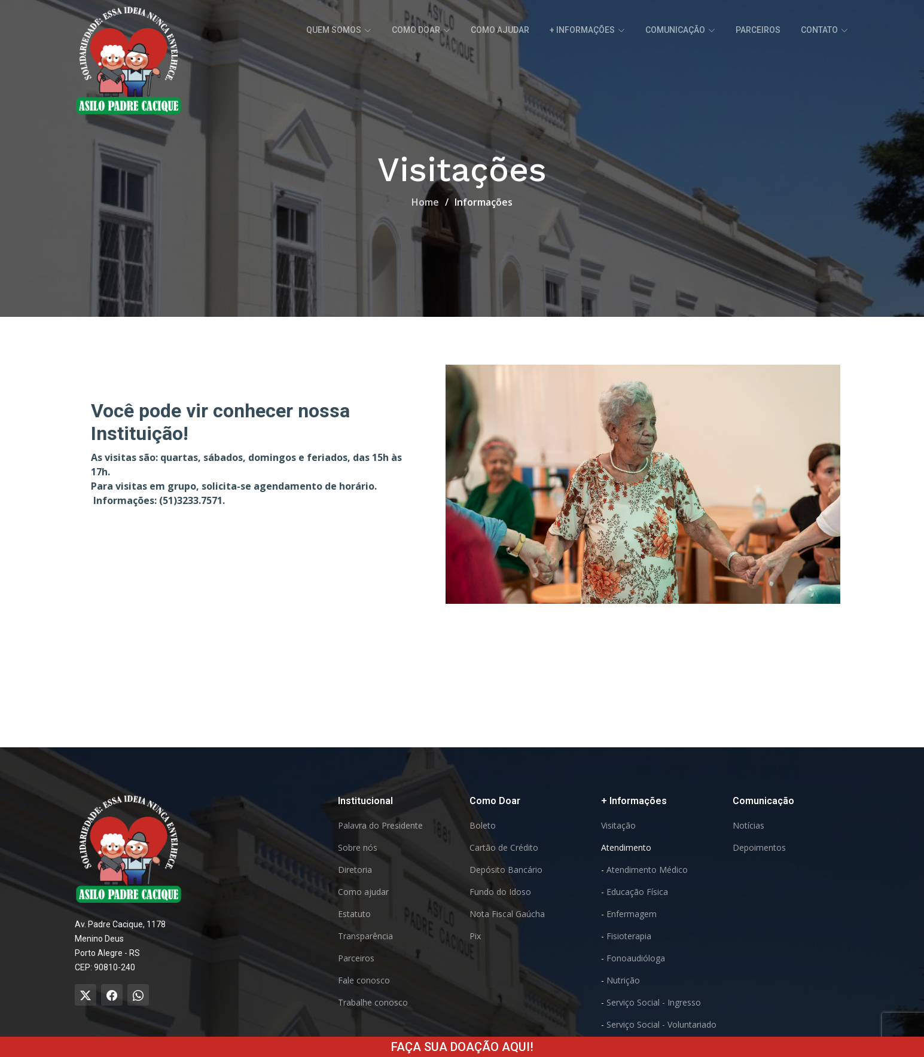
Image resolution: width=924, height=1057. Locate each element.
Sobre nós (357, 848)
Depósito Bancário (505, 870)
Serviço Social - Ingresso (653, 1002)
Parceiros (758, 30)
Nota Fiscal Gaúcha (507, 914)
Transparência (365, 936)
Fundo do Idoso (500, 892)
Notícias (748, 825)
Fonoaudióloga (635, 958)
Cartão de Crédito (503, 848)
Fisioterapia (628, 936)
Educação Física (637, 892)
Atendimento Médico (647, 870)
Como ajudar (500, 30)
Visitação (618, 825)
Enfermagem (631, 914)
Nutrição (623, 980)
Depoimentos (759, 848)
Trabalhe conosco (373, 1002)
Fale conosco (364, 980)
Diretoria (355, 870)
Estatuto (354, 914)
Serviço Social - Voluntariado (661, 1025)
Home (425, 202)
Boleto (482, 825)
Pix (475, 936)
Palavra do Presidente (380, 825)
